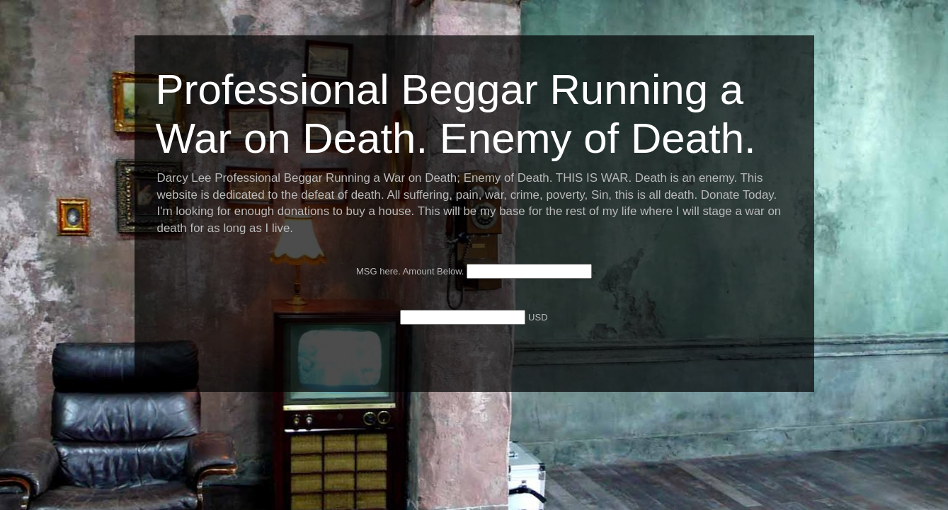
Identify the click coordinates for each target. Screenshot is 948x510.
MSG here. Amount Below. (411, 271)
